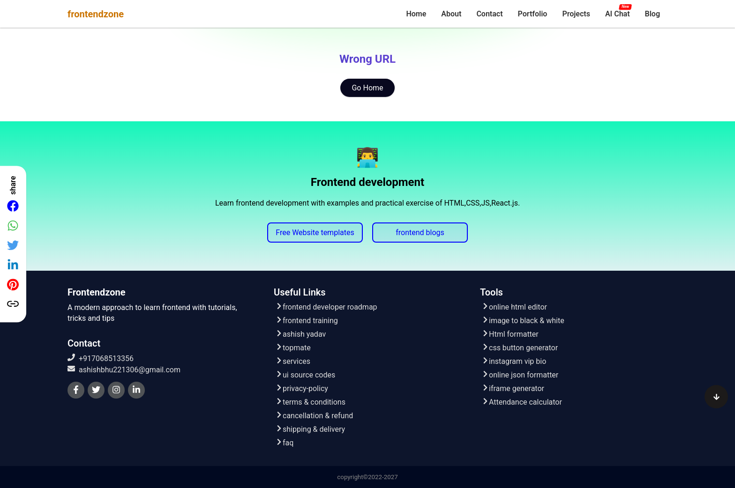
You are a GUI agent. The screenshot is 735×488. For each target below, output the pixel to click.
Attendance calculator (522, 402)
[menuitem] (416, 14)
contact (489, 13)
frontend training (307, 320)
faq (284, 442)
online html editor (514, 307)
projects (576, 13)
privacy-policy (302, 388)
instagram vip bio (514, 361)
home (416, 13)
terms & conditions (310, 402)
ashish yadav (301, 334)
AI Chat (617, 13)
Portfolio (533, 13)
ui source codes (305, 374)
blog (652, 13)
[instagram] (116, 390)
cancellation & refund (314, 415)
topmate (293, 347)
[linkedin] (136, 390)
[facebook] (76, 390)
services (293, 361)
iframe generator (513, 388)
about (451, 13)
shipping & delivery (310, 429)
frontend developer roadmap (326, 307)
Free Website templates (315, 232)
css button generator (520, 347)
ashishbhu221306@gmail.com (124, 369)
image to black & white (523, 320)
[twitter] (96, 390)
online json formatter (520, 374)
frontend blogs (420, 232)
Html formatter (510, 334)
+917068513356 (101, 358)
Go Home (367, 87)
